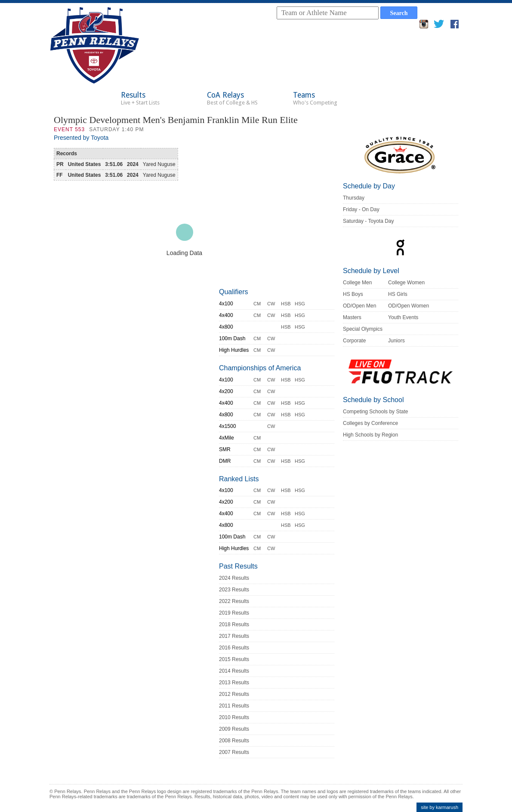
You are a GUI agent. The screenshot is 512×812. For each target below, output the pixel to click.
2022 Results (234, 601)
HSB (286, 303)
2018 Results (234, 624)
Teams (315, 98)
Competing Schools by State (375, 412)
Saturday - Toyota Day (368, 221)
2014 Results (234, 671)
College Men (357, 283)
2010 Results (234, 717)
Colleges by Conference (370, 423)
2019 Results (234, 613)
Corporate (354, 341)
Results (140, 98)
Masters (352, 317)
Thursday (353, 198)
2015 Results (234, 659)
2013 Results (234, 683)
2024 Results (234, 578)
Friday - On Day (361, 209)
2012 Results (234, 694)
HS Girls (397, 294)
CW (271, 303)
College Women (406, 283)
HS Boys (353, 294)
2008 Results (234, 741)
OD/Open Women (408, 306)
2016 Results (234, 648)
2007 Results (234, 752)
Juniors (396, 341)
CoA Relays (232, 98)
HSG (300, 303)
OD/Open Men (359, 306)
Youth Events (403, 317)
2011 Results (234, 706)
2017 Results (234, 636)
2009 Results (234, 729)
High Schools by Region (370, 435)
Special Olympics (362, 329)
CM (257, 303)
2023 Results (234, 590)
